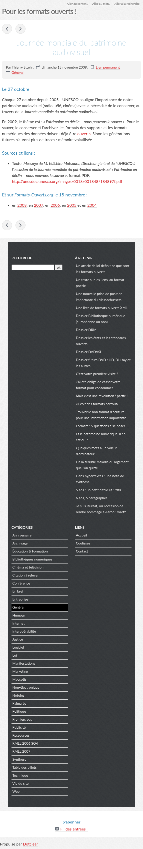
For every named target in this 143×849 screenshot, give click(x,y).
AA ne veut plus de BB (7, 29)
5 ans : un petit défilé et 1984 (98, 490)
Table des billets (24, 767)
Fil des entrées (73, 828)
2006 (55, 205)
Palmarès (19, 703)
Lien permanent (108, 67)
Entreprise (20, 599)
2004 (91, 205)
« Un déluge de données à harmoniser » (21, 29)
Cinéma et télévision (28, 567)
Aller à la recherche (127, 4)
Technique (20, 775)
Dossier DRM (86, 330)
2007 (38, 205)
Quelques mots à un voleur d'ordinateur (96, 451)
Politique (19, 711)
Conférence (21, 583)
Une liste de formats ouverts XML (102, 308)
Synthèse (19, 759)
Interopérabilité (24, 631)
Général (18, 72)
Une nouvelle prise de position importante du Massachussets (99, 297)
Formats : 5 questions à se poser (100, 426)
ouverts (83, 133)
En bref (18, 591)
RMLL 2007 (21, 751)
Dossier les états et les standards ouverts (101, 341)
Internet (18, 623)
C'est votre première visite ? (97, 374)
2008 (21, 205)
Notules (18, 695)
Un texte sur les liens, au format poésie (100, 282)
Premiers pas (22, 719)
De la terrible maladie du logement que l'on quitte (102, 465)
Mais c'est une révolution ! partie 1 (102, 396)
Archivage (20, 543)
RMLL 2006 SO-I (25, 743)
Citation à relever (25, 575)
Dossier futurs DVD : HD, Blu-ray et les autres (103, 363)
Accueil (81, 535)
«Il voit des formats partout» (97, 404)
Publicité (19, 727)
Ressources (21, 735)
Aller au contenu (77, 4)
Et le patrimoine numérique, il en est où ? (101, 437)
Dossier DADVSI (88, 352)
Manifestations (23, 663)
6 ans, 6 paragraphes (92, 498)
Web (16, 791)
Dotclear (30, 843)
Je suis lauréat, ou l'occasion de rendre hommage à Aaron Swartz (101, 509)
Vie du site (20, 783)
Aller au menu (101, 4)
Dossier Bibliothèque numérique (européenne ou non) (100, 319)
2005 (71, 205)
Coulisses (83, 543)
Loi (14, 655)
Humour (18, 615)
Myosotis (19, 679)
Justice (17, 639)
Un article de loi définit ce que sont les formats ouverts (103, 268)
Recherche (22, 258)
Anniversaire (22, 535)
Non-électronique (26, 687)
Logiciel (18, 647)
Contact (82, 551)
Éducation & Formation (30, 551)
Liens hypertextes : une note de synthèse (100, 479)
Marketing (20, 671)
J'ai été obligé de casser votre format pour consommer (98, 385)
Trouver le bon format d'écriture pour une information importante (101, 415)
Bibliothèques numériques (32, 559)
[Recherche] (33, 267)
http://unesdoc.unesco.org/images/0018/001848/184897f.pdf (67, 181)
